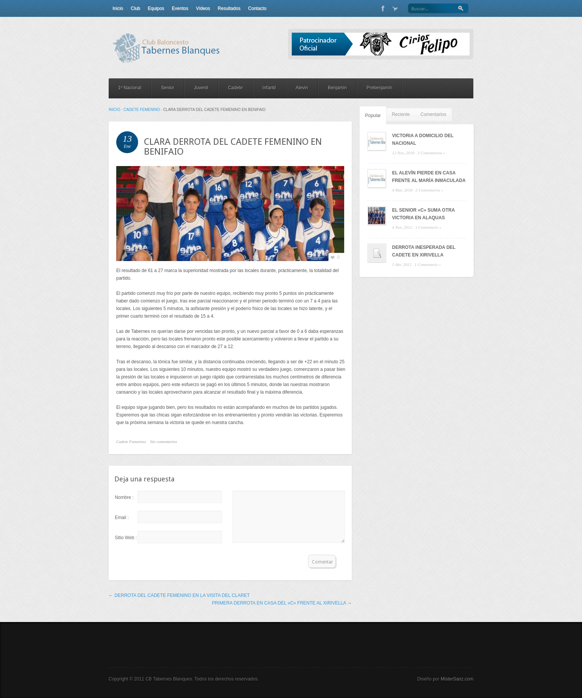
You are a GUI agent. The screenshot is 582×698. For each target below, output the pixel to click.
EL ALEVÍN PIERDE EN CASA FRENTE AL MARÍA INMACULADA (429, 176)
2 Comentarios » (429, 190)
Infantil (269, 87)
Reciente (401, 114)
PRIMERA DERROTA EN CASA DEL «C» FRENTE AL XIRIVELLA (279, 603)
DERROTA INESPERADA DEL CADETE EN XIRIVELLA (423, 251)
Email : (122, 517)
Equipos (156, 8)
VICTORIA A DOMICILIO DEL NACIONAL (423, 139)
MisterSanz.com (457, 679)
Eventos (180, 8)
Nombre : (124, 497)
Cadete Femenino (141, 110)
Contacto (257, 8)
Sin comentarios (163, 441)
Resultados (229, 8)
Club (135, 8)
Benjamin (337, 87)
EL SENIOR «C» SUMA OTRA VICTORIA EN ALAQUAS (423, 213)
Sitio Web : (126, 537)
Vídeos (203, 8)
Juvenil (201, 87)
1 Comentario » (428, 227)
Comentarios (433, 114)
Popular (373, 115)
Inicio (117, 8)
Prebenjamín (379, 87)
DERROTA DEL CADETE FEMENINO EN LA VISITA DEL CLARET (182, 595)
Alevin (302, 87)
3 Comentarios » (431, 152)
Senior (167, 87)
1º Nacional (129, 87)
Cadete (235, 87)
